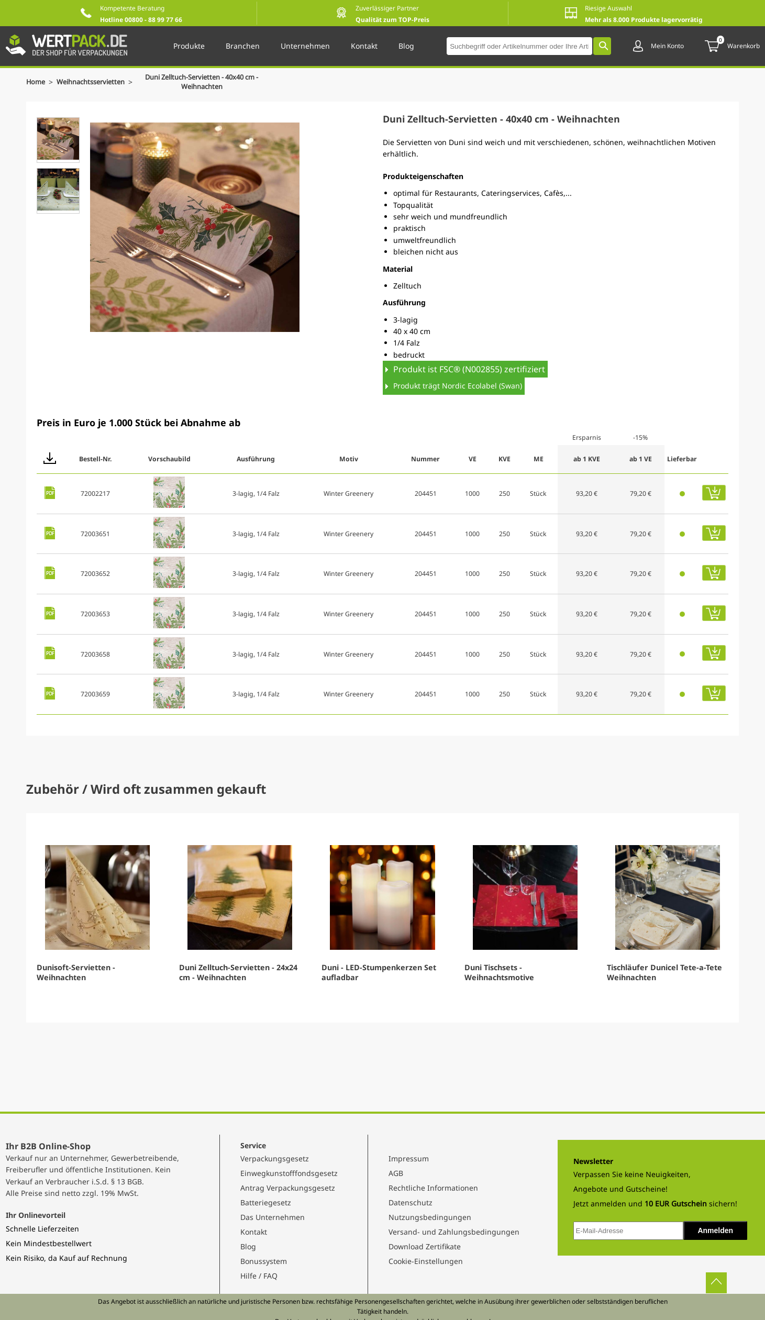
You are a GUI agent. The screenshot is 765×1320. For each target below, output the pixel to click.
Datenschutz (411, 1202)
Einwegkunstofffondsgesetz (289, 1173)
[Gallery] (382, 918)
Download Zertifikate (425, 1246)
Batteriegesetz (265, 1202)
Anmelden (715, 1230)
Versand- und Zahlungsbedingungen (454, 1232)
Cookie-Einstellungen (426, 1261)
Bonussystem (263, 1261)
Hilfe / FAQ (259, 1276)
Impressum (409, 1158)
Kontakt (253, 1232)
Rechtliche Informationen (433, 1188)
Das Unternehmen (272, 1217)
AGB (396, 1173)
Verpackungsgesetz (274, 1158)
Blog (248, 1246)
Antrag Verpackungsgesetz (287, 1188)
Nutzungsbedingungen (430, 1217)
